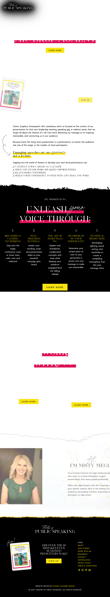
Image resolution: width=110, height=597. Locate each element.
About (81, 545)
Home (80, 542)
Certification (84, 560)
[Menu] (103, 5)
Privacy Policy (84, 563)
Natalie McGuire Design (64, 586)
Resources (83, 554)
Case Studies (84, 548)
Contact (82, 557)
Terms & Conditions (87, 566)
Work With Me (84, 551)
